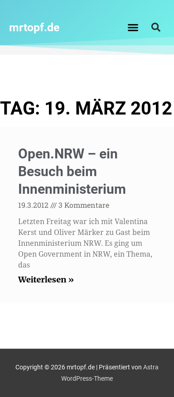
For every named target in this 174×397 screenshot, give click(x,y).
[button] (133, 27)
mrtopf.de (34, 27)
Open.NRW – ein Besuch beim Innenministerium (72, 171)
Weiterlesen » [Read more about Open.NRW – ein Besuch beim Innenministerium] (46, 279)
